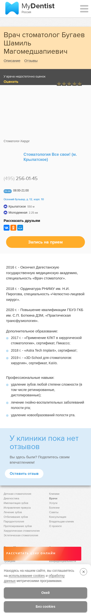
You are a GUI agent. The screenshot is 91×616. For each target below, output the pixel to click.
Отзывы (31, 61)
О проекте (55, 526)
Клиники (54, 493)
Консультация (57, 516)
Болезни (54, 507)
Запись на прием (45, 242)
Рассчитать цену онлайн (31, 553)
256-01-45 (21, 178)
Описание (12, 61)
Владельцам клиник (61, 521)
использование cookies (26, 576)
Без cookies (45, 606)
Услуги (53, 503)
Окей (45, 593)
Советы (53, 512)
